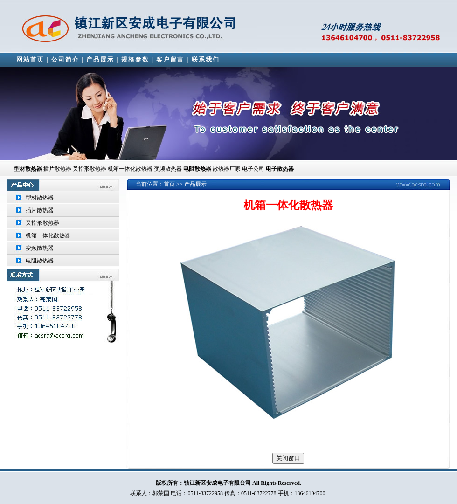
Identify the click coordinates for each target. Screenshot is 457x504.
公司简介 (65, 59)
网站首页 (30, 59)
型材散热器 (28, 169)
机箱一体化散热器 (48, 235)
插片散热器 (57, 169)
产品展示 (100, 59)
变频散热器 (40, 248)
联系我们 (206, 59)
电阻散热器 (40, 260)
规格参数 (135, 59)
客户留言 (170, 59)
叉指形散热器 (42, 223)
